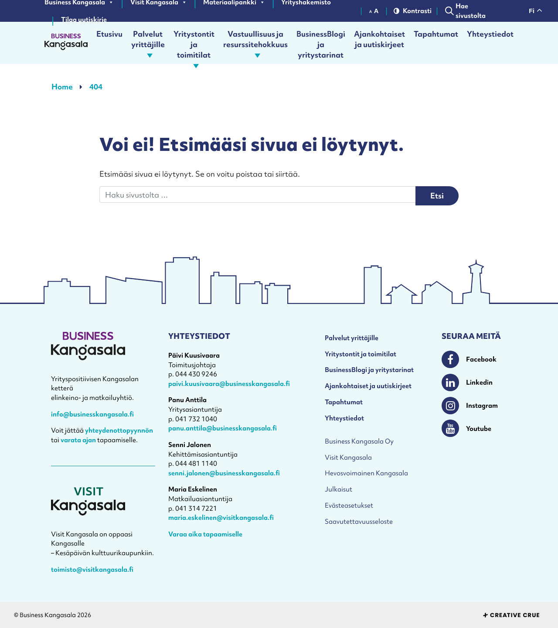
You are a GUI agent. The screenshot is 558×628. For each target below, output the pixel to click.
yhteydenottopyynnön (119, 430)
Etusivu (109, 34)
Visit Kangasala (348, 457)
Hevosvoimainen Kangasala (366, 473)
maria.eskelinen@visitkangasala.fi (221, 517)
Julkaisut (338, 489)
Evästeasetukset (349, 505)
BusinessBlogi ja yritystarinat (320, 43)
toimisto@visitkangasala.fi (92, 569)
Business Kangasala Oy (359, 441)
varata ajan (78, 439)
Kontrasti (412, 10)
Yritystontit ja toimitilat (194, 43)
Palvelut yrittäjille (148, 43)
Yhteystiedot (490, 34)
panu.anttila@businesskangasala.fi (222, 428)
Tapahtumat (436, 34)
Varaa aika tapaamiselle (205, 534)
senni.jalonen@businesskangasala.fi (224, 473)
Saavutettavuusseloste (359, 521)
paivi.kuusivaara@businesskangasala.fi (229, 383)
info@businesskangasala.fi (92, 414)
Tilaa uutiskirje (84, 19)
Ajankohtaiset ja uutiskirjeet (379, 39)
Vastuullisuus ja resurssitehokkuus (255, 43)
